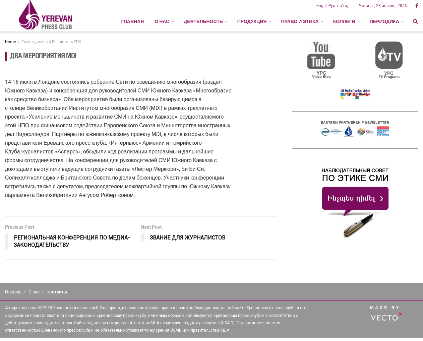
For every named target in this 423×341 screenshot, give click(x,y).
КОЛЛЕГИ (344, 21)
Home (10, 42)
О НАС (162, 21)
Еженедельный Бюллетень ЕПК (51, 42)
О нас (34, 291)
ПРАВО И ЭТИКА (299, 21)
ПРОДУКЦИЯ (252, 21)
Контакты (57, 291)
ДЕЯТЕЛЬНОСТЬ (203, 21)
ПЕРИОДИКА (384, 21)
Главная (132, 21)
